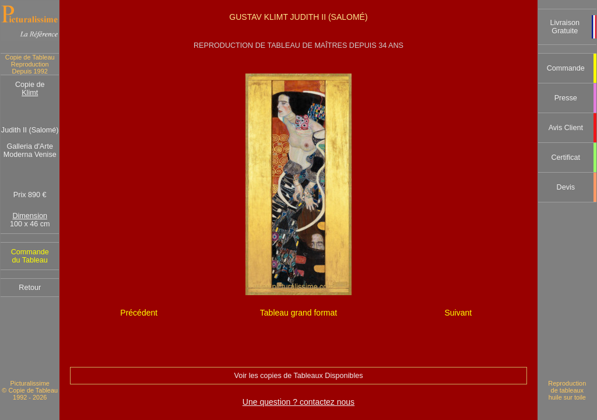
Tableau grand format (298, 312)
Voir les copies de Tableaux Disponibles (298, 376)
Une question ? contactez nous (298, 402)
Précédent (138, 312)
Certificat (565, 157)
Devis (566, 187)
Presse (565, 98)
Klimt (30, 93)
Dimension (29, 216)
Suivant (458, 312)
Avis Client (566, 128)
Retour (30, 288)
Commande (566, 68)
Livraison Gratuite (565, 27)
